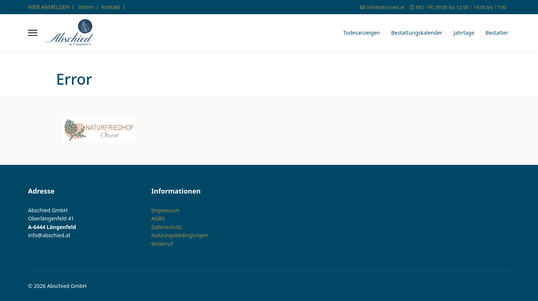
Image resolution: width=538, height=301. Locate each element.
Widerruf (162, 243)
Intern (86, 6)
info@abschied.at (386, 7)
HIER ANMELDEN (48, 6)
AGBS (158, 218)
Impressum (165, 210)
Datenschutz (166, 227)
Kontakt (110, 6)
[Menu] (32, 32)
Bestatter (497, 32)
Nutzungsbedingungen (179, 235)
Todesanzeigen (361, 32)
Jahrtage (464, 32)
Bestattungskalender (416, 32)
